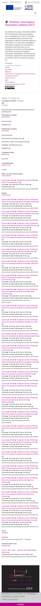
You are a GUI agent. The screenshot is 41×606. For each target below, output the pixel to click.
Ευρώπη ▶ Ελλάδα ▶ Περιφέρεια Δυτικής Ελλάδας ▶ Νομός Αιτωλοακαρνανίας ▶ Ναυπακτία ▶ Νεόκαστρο (20, 428)
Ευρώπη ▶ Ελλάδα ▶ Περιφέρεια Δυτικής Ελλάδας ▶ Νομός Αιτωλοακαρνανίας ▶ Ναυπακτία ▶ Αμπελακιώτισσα (20, 277)
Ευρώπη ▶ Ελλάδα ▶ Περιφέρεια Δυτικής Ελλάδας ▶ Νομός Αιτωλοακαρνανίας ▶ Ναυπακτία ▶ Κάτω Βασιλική (20, 480)
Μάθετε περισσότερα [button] (10, 599)
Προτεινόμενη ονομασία (9, 116)
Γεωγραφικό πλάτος (8, 153)
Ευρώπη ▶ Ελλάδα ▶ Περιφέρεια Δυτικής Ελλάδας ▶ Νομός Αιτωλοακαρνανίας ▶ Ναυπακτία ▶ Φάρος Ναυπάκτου (20, 291)
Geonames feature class (9, 545)
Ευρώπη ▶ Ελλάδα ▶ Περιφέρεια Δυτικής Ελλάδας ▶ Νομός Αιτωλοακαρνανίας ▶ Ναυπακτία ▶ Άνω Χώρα (20, 322)
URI (5, 104)
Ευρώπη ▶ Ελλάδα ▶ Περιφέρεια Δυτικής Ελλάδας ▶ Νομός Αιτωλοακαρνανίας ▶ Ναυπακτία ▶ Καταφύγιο (20, 237)
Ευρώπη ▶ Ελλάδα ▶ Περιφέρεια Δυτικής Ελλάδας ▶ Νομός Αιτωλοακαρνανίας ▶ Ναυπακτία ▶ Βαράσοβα (20, 308)
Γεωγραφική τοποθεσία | (13, 101)
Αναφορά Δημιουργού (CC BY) (15, 84)
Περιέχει (6, 194)
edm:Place (8, 69)
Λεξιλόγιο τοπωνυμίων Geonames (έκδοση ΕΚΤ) (20, 23)
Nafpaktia (5, 537)
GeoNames (27, 539)
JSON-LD (13, 98)
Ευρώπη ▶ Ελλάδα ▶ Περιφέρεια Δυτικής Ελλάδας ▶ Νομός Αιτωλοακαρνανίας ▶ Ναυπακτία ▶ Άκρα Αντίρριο (20, 494)
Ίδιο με (5, 532)
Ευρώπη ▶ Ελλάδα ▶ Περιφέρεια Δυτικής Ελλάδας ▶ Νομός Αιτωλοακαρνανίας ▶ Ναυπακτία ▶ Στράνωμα (20, 386)
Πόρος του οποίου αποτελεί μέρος (12, 175)
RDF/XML (4, 98)
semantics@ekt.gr (27, 584)
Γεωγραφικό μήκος (7, 164)
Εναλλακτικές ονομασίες (9, 130)
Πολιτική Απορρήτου (13, 584)
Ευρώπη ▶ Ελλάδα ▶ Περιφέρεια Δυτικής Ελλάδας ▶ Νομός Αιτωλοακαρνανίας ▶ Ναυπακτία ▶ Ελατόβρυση (20, 454)
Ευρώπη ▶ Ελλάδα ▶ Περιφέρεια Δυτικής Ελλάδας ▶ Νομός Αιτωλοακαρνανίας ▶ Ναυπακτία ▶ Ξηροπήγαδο (20, 348)
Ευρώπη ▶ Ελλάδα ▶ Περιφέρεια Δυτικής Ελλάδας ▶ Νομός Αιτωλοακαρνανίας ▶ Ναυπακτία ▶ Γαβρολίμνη (20, 263)
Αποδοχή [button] (20, 604)
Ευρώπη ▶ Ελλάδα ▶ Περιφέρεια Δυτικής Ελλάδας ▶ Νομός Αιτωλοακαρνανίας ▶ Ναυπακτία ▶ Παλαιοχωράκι (20, 400)
